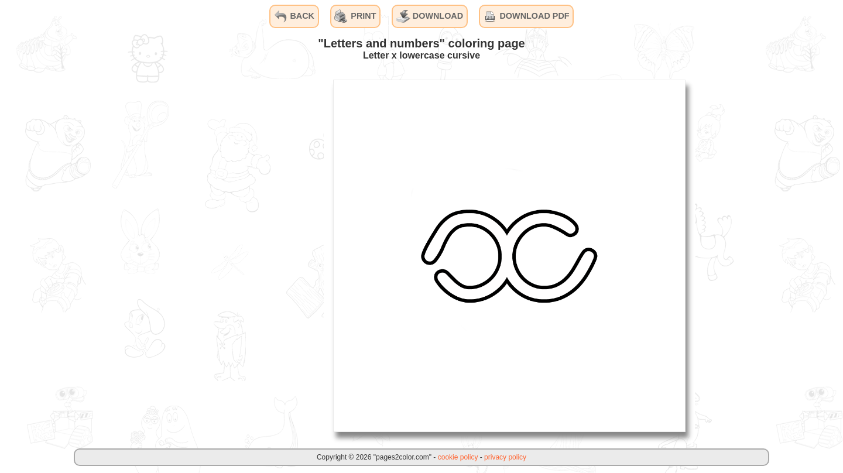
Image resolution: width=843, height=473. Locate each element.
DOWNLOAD (429, 16)
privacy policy (505, 457)
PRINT (355, 16)
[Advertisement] (236, 255)
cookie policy (458, 457)
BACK (293, 16)
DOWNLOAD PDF (526, 16)
